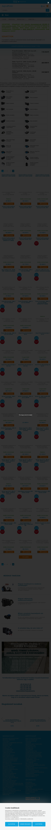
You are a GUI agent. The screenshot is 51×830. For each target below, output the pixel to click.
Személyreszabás (25, 824)
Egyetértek (38, 824)
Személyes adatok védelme (12, 818)
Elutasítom (11, 824)
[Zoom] (44, 2)
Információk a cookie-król (26, 818)
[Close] (48, 2)
